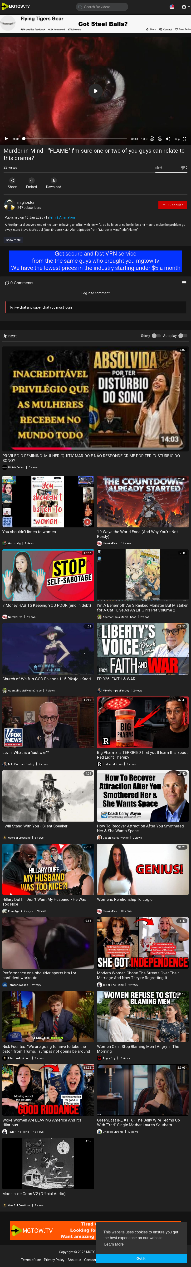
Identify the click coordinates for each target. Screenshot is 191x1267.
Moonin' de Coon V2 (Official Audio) (34, 1193)
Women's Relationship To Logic (124, 899)
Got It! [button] (142, 1258)
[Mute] (168, 138)
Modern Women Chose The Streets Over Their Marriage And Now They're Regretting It (138, 975)
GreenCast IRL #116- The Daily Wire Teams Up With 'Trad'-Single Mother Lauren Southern (138, 1122)
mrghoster (25, 202)
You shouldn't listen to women (29, 531)
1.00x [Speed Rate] (144, 139)
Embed (31, 183)
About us (74, 1260)
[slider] (75, 138)
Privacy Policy (54, 1260)
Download (53, 183)
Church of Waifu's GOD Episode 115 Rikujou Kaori (46, 678)
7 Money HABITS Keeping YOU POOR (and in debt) (46, 605)
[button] (172, 6)
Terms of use (31, 1260)
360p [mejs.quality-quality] (177, 139)
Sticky (145, 336)
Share (12, 183)
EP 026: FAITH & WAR (116, 678)
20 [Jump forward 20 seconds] (160, 139)
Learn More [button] (114, 1244)
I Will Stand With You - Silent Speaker (35, 826)
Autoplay (170, 336)
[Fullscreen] (184, 138)
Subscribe (172, 205)
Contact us (92, 1260)
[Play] (6, 138)
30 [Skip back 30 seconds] (152, 139)
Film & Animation (62, 217)
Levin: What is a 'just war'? (25, 752)
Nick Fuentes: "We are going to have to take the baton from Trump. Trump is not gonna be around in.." (46, 1051)
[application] (95, 91)
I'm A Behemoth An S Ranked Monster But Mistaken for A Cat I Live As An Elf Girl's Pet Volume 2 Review (142, 610)
